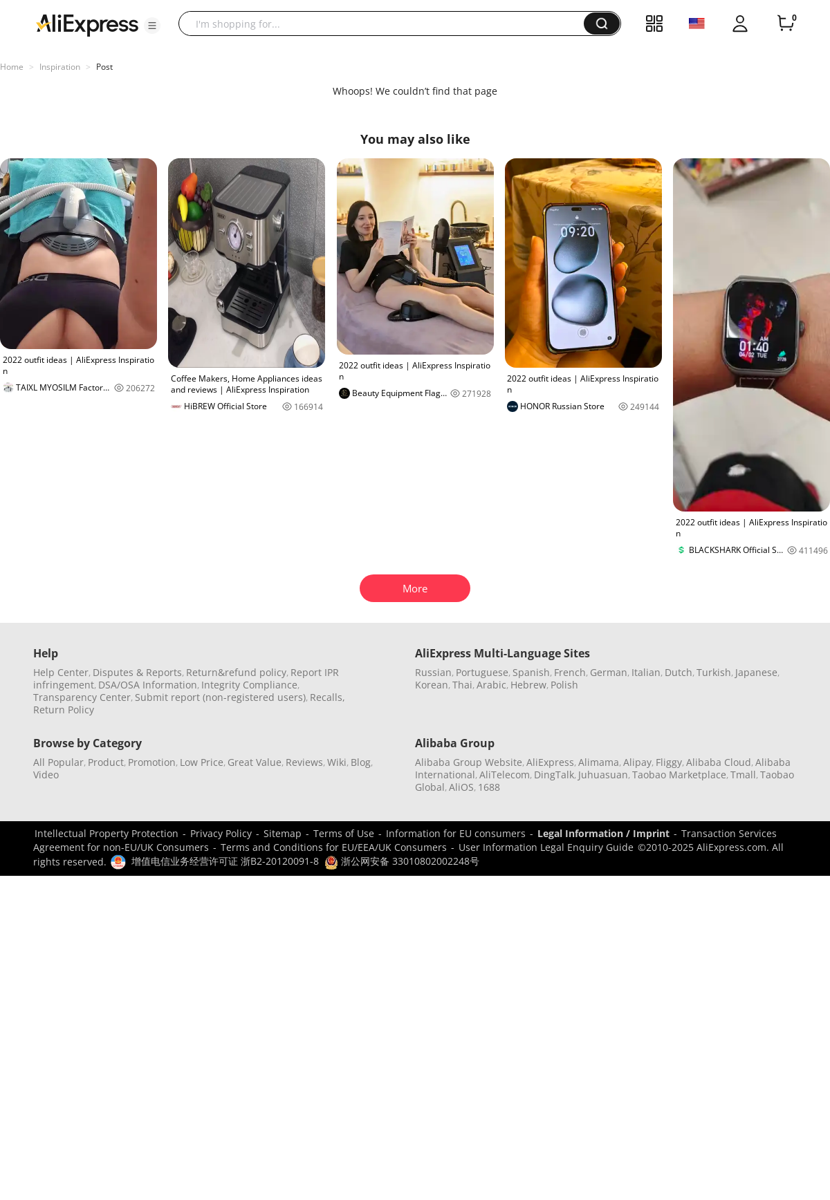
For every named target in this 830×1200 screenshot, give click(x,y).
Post (104, 67)
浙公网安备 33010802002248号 (401, 861)
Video (46, 774)
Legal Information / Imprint (603, 833)
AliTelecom (504, 774)
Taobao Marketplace (679, 774)
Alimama (598, 762)
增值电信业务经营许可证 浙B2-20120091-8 (225, 861)
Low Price (201, 762)
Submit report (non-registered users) (220, 697)
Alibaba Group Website (468, 762)
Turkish (714, 672)
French (570, 672)
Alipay (637, 762)
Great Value (255, 762)
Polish (564, 684)
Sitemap (283, 833)
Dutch (678, 672)
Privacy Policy (221, 833)
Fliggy (669, 762)
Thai (462, 684)
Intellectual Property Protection (106, 833)
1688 (489, 787)
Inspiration (59, 67)
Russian (433, 672)
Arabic (491, 684)
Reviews (304, 762)
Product (106, 762)
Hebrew (528, 684)
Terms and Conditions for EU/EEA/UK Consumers (334, 847)
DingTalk (554, 774)
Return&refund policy (236, 672)
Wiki (337, 762)
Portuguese (482, 672)
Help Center (61, 672)
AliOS (461, 787)
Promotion (152, 762)
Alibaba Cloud (718, 762)
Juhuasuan (603, 774)
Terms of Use (343, 833)
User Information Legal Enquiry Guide (546, 847)
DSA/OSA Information (147, 684)
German (608, 672)
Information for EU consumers (456, 833)
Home (12, 67)
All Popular (58, 762)
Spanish (531, 672)
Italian (646, 672)
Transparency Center (82, 697)
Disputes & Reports (137, 672)
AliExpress (550, 762)
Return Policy (63, 709)
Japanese (756, 672)
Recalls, (327, 697)
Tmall (743, 774)
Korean (431, 684)
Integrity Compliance (249, 684)
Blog (361, 762)
